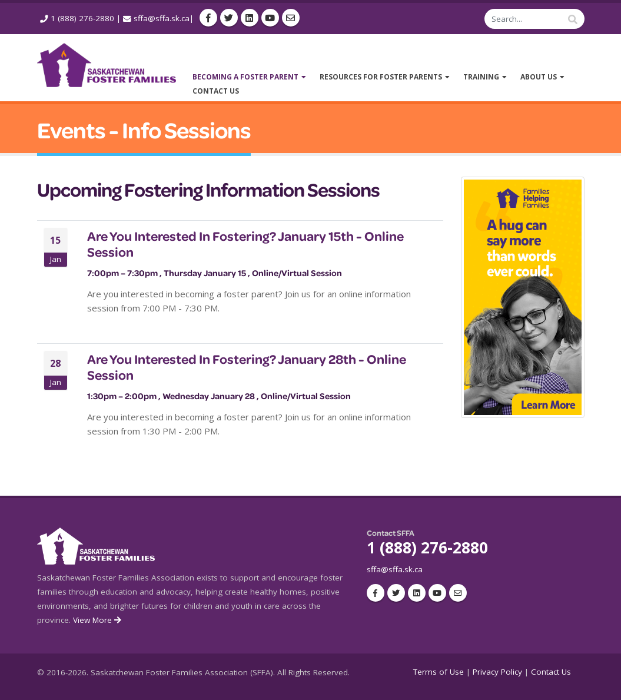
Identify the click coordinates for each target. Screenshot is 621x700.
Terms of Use (438, 671)
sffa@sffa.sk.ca (162, 18)
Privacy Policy (497, 671)
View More (98, 620)
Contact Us (551, 671)
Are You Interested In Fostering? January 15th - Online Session (245, 243)
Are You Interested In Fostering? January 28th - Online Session (246, 366)
